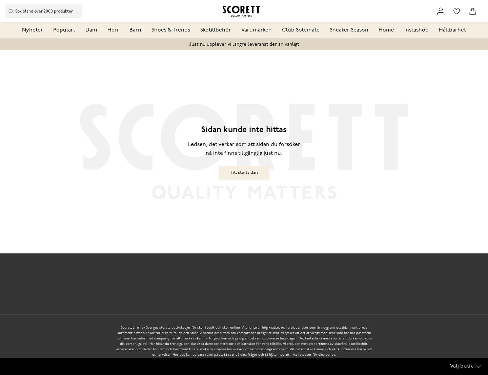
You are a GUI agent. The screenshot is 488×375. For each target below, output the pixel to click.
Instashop (416, 30)
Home (386, 30)
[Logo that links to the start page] (241, 11)
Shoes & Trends (170, 30)
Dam (91, 30)
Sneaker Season (349, 30)
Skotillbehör (215, 30)
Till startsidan (244, 172)
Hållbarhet (452, 30)
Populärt (64, 30)
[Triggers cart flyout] (472, 11)
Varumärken (256, 30)
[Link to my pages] (440, 11)
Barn (135, 30)
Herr (113, 30)
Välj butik (465, 366)
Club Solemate (301, 30)
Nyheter (32, 30)
